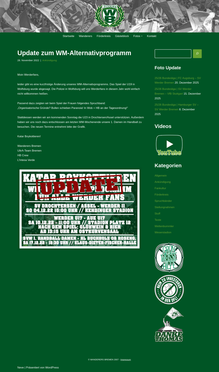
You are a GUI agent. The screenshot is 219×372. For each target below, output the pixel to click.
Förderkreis (104, 36)
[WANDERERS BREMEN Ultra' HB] (110, 16)
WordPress (52, 367)
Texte (158, 219)
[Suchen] (197, 53)
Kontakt (151, 36)
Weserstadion (163, 232)
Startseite (68, 36)
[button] (142, 36)
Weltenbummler (164, 226)
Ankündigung (49, 60)
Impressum (126, 359)
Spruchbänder (163, 200)
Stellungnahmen (165, 207)
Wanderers (85, 36)
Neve (20, 367)
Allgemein (161, 175)
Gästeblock (122, 36)
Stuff (157, 213)
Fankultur (160, 188)
